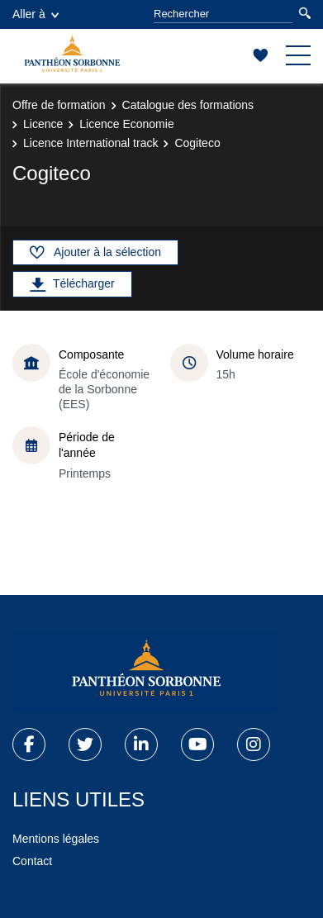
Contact (32, 861)
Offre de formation (59, 105)
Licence (43, 124)
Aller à (35, 14)
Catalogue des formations (188, 105)
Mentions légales (55, 838)
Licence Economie (126, 124)
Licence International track (90, 143)
